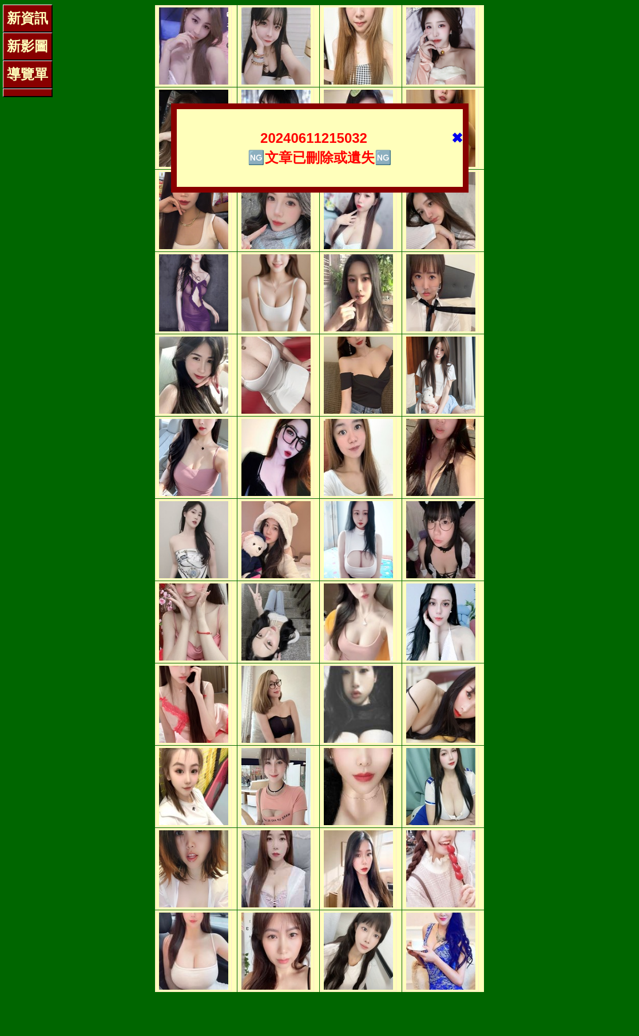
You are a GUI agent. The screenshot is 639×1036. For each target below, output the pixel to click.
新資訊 (27, 18)
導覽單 (27, 74)
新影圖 (27, 46)
